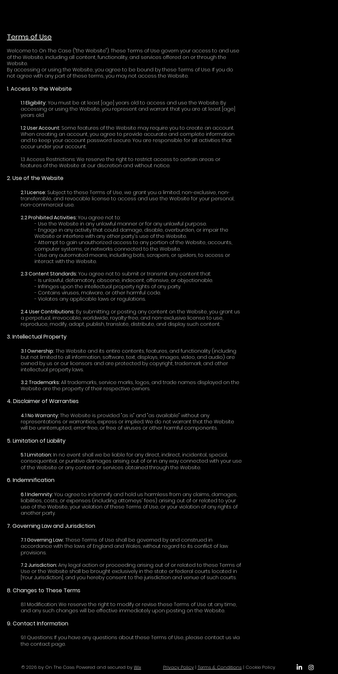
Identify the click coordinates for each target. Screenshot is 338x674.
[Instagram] (311, 667)
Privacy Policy (178, 667)
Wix (137, 667)
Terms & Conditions (220, 667)
